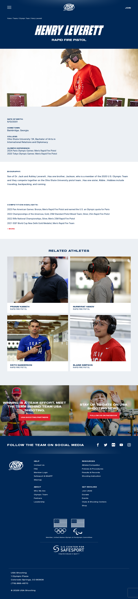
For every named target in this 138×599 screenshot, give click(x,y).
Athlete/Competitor (91, 465)
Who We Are (39, 491)
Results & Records (91, 472)
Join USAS (87, 491)
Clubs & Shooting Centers (94, 502)
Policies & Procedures (92, 469)
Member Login (41, 472)
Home (9, 18)
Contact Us (39, 465)
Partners (38, 498)
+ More (11, 229)
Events (85, 498)
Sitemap (38, 480)
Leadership (39, 502)
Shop (84, 505)
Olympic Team (24, 18)
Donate (85, 494)
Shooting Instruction (91, 476)
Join (128, 8)
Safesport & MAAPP (43, 476)
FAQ (36, 469)
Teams (15, 18)
